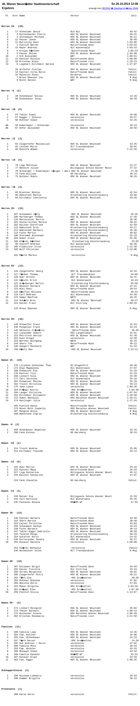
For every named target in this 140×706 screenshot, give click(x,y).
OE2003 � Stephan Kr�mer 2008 (120, 8)
